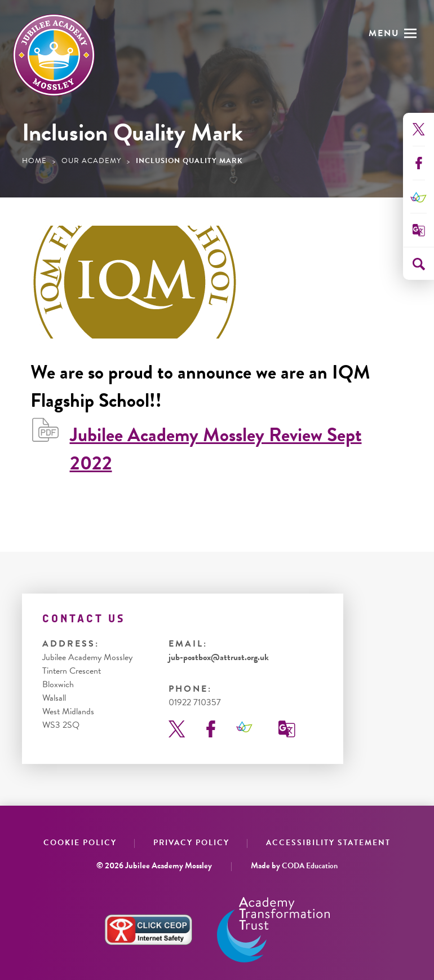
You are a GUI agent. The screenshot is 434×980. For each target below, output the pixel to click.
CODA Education (310, 866)
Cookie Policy (80, 843)
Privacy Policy (191, 843)
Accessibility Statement (328, 843)
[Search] (419, 264)
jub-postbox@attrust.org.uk (219, 657)
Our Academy (91, 160)
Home (34, 160)
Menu (384, 33)
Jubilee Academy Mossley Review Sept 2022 (216, 449)
